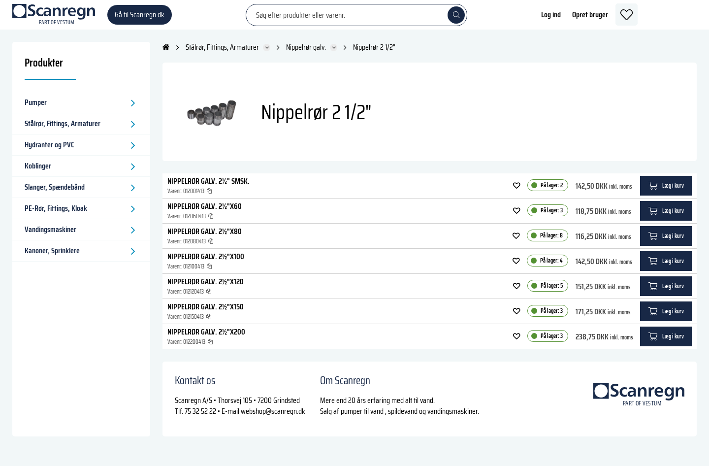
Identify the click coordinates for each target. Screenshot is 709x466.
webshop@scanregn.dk (273, 421)
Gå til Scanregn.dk (139, 19)
